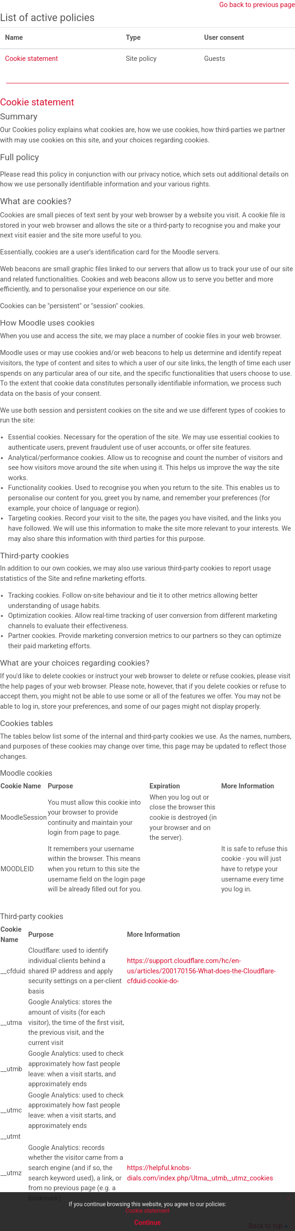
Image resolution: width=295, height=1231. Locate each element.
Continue (147, 1222)
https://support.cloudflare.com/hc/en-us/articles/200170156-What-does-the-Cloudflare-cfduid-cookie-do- (201, 971)
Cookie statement (31, 59)
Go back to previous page (257, 5)
